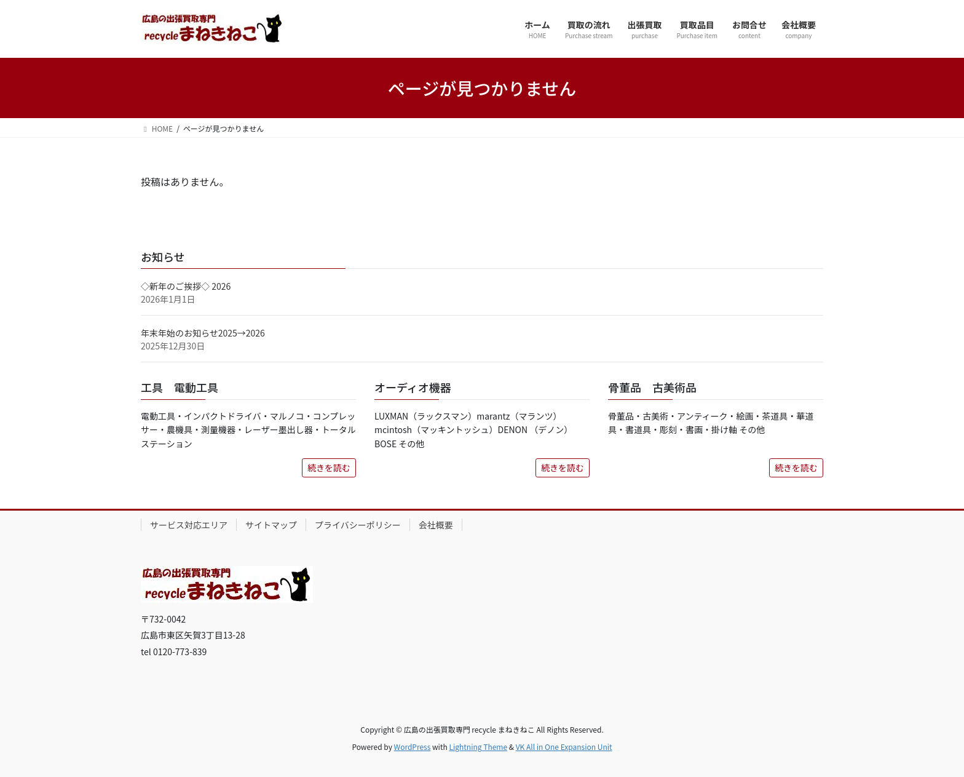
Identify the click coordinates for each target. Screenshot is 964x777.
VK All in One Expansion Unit (564, 746)
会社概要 (436, 525)
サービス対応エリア (188, 525)
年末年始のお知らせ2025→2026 (203, 333)
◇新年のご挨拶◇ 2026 (186, 286)
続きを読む (328, 467)
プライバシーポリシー (358, 525)
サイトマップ (271, 525)
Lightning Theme (478, 746)
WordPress (412, 746)
